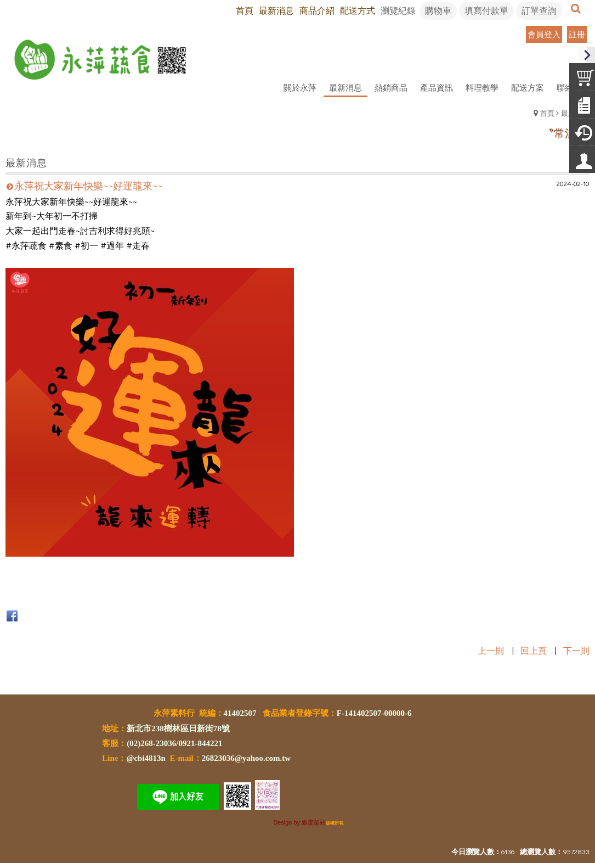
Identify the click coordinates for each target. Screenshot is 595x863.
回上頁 (533, 650)
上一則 (491, 650)
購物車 (438, 10)
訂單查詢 (539, 10)
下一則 (576, 650)
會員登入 (544, 34)
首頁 (547, 112)
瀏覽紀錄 (398, 10)
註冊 (577, 34)
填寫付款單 (486, 10)
